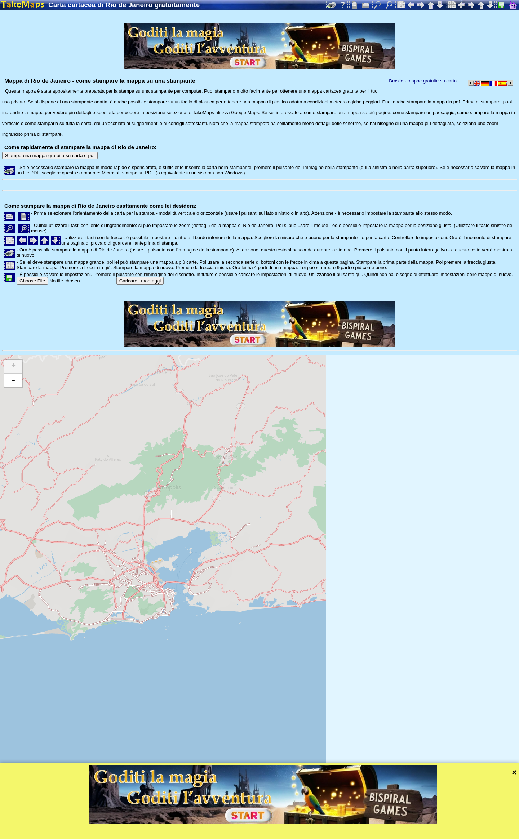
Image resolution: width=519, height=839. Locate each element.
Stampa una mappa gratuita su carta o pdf (50, 155)
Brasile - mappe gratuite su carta (423, 81)
